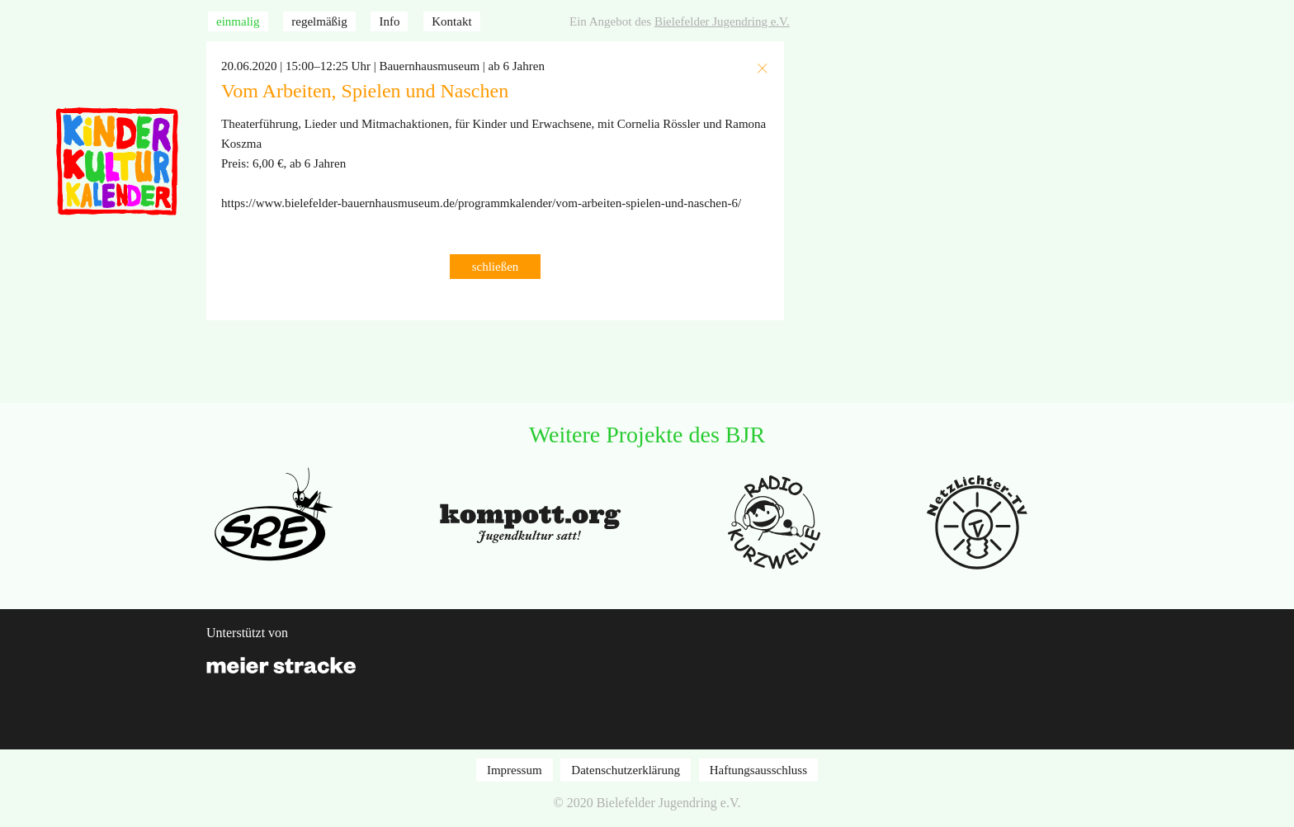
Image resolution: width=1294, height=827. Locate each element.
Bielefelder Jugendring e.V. (722, 21)
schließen (495, 266)
